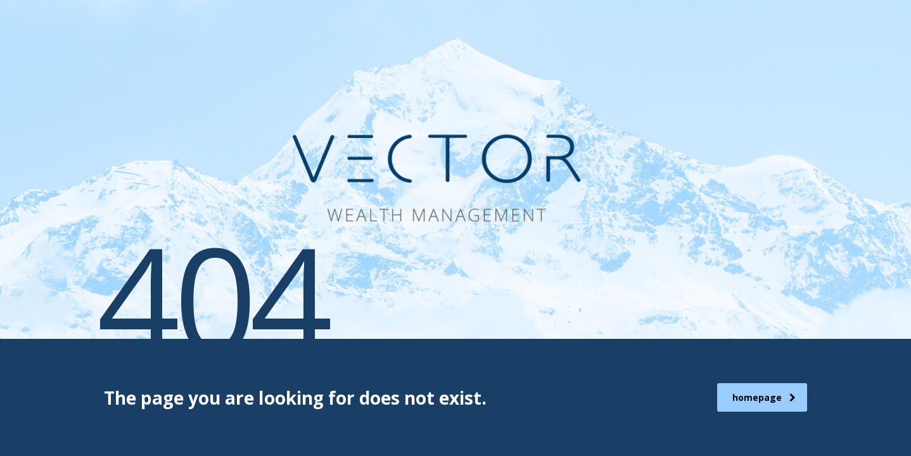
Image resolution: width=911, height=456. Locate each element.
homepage (764, 397)
